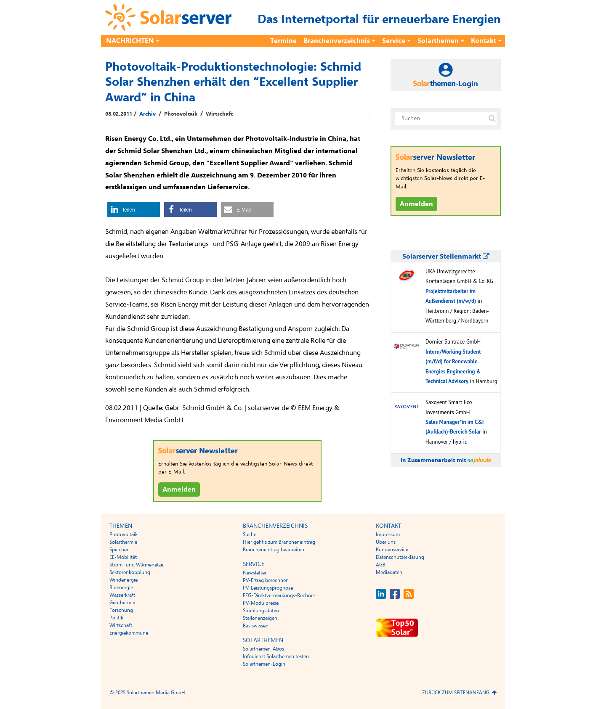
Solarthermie (123, 542)
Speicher (118, 549)
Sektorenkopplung (129, 572)
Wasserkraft (122, 595)
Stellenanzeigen (260, 618)
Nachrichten (130, 40)
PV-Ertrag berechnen (266, 580)
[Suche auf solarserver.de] (492, 118)
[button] (133, 209)
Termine (283, 40)
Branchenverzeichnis (336, 40)
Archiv (147, 114)
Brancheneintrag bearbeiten (273, 549)
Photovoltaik (180, 114)
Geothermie (122, 602)
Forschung (121, 610)
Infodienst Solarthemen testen (276, 656)
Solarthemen (438, 40)
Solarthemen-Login (264, 664)
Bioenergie (121, 587)
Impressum (388, 534)
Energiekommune (128, 633)
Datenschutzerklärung (400, 557)
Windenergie (123, 580)
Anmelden (179, 489)
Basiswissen (255, 625)
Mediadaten (389, 572)
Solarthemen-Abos (263, 649)
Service (393, 40)
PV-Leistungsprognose (268, 588)
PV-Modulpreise (261, 603)
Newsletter (254, 572)
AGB (380, 564)
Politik (116, 617)
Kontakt (483, 40)
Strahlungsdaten (261, 610)
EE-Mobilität (123, 557)
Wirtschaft (219, 114)
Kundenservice (392, 549)
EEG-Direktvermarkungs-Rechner (279, 595)
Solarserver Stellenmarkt (445, 256)
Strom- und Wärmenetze (136, 564)
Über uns (386, 542)
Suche (249, 534)
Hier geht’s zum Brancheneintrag (279, 542)
